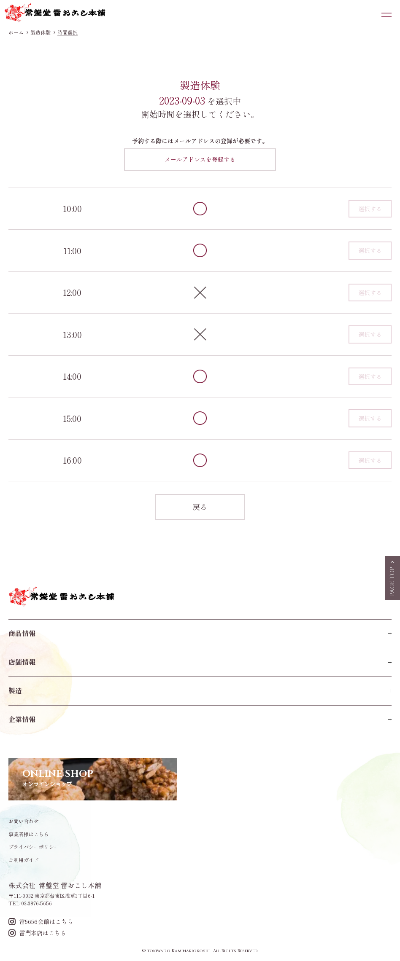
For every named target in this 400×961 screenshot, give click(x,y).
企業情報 (21, 719)
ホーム (16, 32)
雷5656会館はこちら (40, 921)
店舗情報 (21, 662)
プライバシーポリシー (33, 847)
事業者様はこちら (28, 834)
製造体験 (40, 32)
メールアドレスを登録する (200, 159)
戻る (200, 506)
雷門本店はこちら (37, 933)
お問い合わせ (23, 821)
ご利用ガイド (23, 860)
